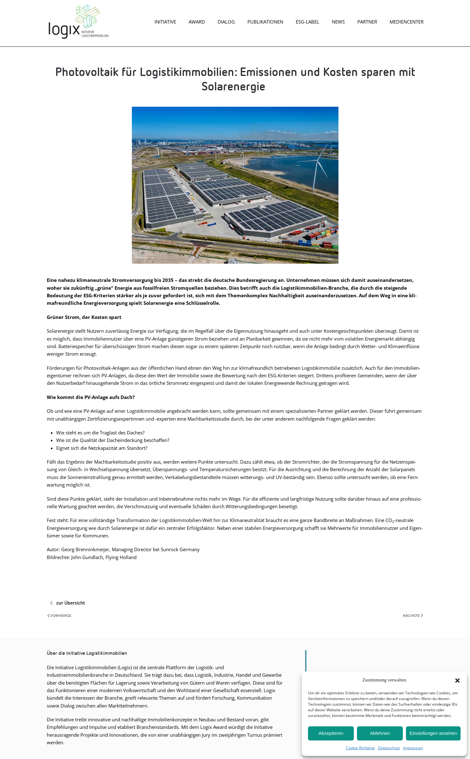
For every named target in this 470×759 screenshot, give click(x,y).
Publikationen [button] (265, 22)
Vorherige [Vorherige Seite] (59, 615)
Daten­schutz (389, 748)
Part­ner (367, 22)
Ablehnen (380, 733)
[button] (457, 680)
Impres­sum (413, 748)
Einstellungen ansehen (433, 733)
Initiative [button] (165, 22)
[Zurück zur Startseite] (78, 21)
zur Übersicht (67, 603)
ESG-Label (307, 22)
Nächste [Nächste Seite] (413, 615)
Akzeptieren (330, 733)
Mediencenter (407, 22)
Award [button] (197, 22)
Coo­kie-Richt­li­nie (360, 748)
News (338, 22)
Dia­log (226, 22)
